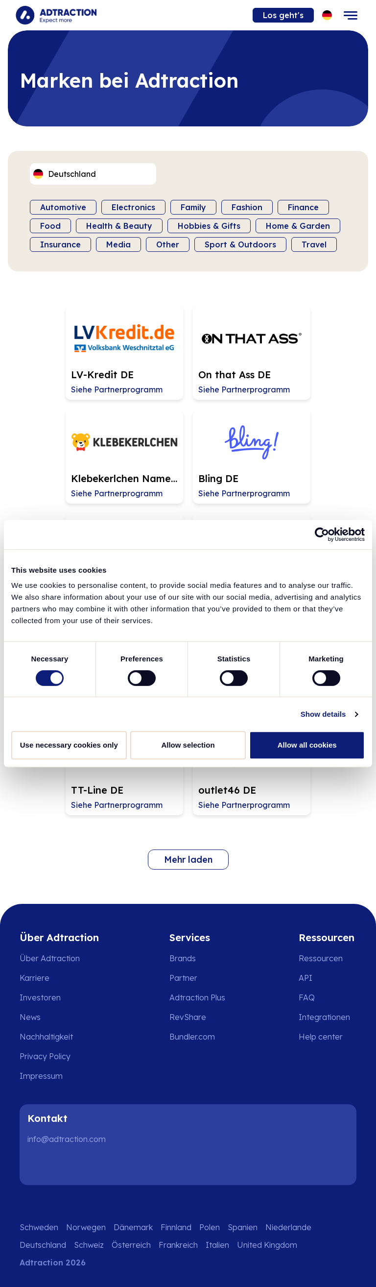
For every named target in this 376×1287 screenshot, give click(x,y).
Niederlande (288, 1227)
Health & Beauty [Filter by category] (119, 226)
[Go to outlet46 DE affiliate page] (251, 768)
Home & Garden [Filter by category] (298, 226)
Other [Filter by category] (167, 244)
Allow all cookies (307, 745)
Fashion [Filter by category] (247, 207)
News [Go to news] (30, 1017)
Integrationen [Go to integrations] (324, 1017)
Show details (323, 714)
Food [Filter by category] (50, 226)
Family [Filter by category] (193, 207)
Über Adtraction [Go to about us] (50, 958)
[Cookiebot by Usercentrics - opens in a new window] (322, 534)
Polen (209, 1227)
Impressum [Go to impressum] (41, 1076)
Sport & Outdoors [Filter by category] (240, 244)
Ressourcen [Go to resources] (321, 958)
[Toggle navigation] (350, 15)
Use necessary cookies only (69, 745)
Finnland (176, 1227)
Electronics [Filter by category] (133, 207)
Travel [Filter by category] (314, 244)
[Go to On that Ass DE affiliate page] (251, 353)
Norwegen (86, 1227)
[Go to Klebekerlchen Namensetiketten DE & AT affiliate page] (124, 457)
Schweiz (89, 1245)
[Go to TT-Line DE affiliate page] (124, 768)
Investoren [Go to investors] (40, 997)
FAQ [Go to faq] (307, 997)
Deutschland (43, 1245)
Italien (217, 1245)
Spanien (243, 1227)
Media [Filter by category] (118, 244)
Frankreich (178, 1245)
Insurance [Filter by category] (60, 244)
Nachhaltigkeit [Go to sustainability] (46, 1037)
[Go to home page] (56, 15)
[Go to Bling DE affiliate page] (251, 457)
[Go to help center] (327, 1037)
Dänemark (133, 1227)
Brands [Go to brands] (182, 958)
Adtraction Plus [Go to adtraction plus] (197, 997)
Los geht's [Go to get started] (283, 15)
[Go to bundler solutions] (199, 1037)
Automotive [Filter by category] (63, 207)
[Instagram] (70, 1165)
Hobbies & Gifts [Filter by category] (209, 226)
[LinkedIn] (39, 1165)
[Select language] (327, 15)
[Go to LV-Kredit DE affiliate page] (124, 353)
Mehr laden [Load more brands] (188, 859)
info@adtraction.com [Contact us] (66, 1139)
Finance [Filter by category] (303, 207)
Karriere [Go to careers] (34, 978)
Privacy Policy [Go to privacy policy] (45, 1056)
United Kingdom (267, 1245)
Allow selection (187, 745)
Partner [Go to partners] (183, 978)
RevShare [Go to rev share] (187, 1017)
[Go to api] (327, 978)
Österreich (131, 1245)
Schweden (39, 1227)
